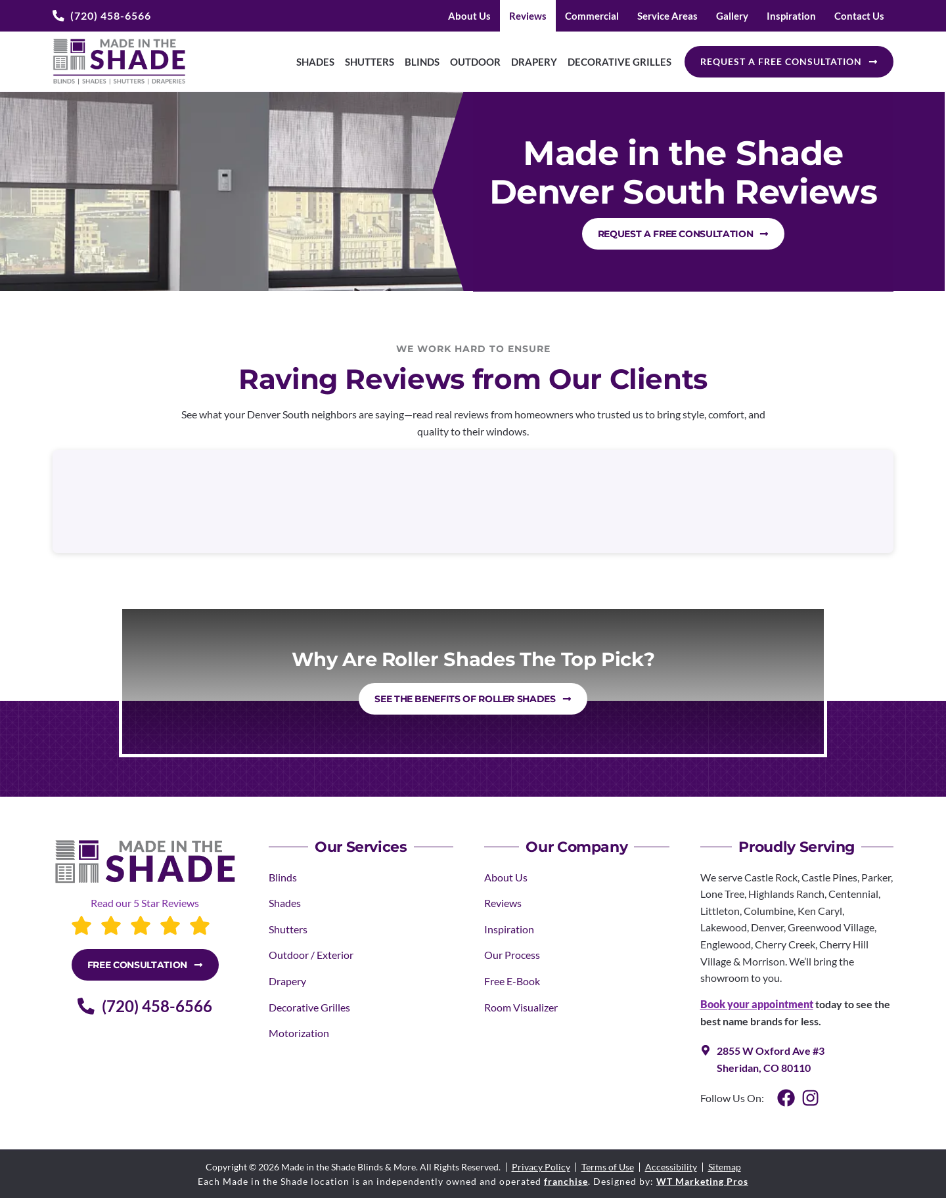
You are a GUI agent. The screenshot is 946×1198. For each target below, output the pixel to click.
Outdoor (475, 62)
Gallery (732, 16)
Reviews (528, 16)
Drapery (534, 62)
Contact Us (859, 16)
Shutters (369, 62)
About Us (469, 16)
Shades (315, 62)
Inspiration (791, 16)
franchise (566, 1181)
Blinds (422, 62)
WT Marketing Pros (702, 1181)
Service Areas (667, 16)
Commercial (592, 16)
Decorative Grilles (619, 62)
